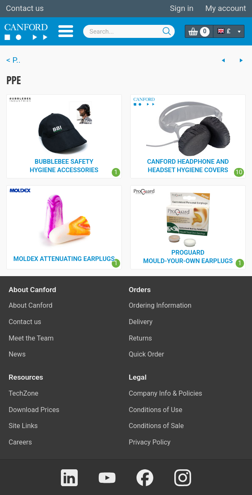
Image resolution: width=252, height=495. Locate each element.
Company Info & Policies (165, 393)
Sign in (181, 8)
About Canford (30, 305)
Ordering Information (160, 305)
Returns (140, 338)
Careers (20, 442)
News (17, 354)
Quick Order (146, 354)
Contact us (25, 8)
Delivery (141, 322)
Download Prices (34, 410)
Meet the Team (31, 338)
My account (225, 8)
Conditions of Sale (156, 426)
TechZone (24, 393)
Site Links (23, 426)
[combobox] (129, 31)
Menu (65, 31)
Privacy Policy (150, 442)
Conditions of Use (156, 410)
